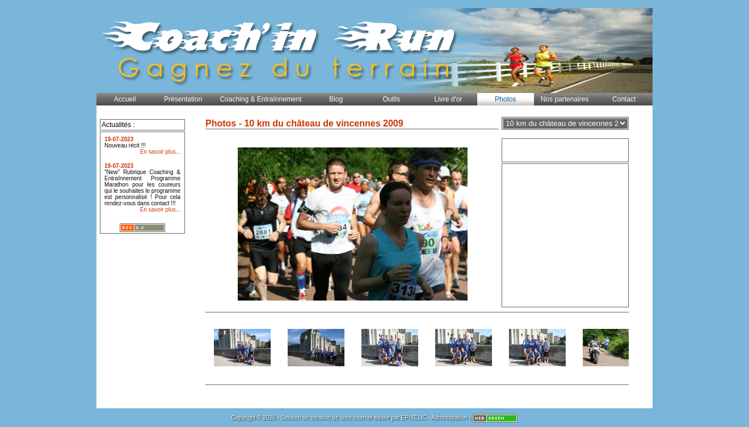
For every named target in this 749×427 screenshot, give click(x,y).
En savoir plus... (160, 152)
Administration (449, 418)
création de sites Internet (341, 418)
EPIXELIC (414, 418)
